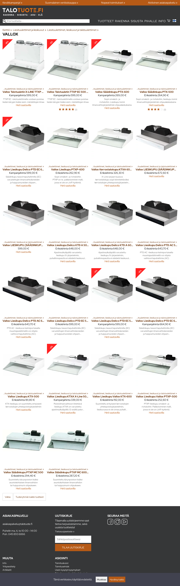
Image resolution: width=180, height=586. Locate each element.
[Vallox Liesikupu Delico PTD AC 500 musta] (156, 229)
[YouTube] (124, 522)
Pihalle (150, 21)
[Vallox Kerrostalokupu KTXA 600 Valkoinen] (112, 153)
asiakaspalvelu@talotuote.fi (17, 524)
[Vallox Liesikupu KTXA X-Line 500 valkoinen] (68, 380)
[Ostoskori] (168, 21)
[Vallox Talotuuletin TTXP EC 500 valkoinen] (68, 76)
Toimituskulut (61, 563)
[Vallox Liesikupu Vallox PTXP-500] (156, 380)
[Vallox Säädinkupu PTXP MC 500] (23, 456)
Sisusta (137, 21)
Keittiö (7, 30)
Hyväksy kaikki (117, 579)
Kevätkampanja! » (12, 2)
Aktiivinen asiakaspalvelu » (162, 2)
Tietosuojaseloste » (64, 531)
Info (162, 21)
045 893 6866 (16, 534)
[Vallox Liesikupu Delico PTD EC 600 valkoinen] (23, 153)
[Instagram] (117, 522)
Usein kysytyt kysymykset (67, 569)
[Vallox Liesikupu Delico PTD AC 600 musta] (23, 304)
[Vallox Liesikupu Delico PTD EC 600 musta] (156, 304)
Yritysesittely (9, 566)
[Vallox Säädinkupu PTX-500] (156, 76)
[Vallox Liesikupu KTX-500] (23, 380)
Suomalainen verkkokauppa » (61, 2)
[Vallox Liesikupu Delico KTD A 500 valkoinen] (68, 229)
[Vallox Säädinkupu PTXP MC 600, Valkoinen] (68, 456)
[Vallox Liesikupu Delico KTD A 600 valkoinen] (112, 229)
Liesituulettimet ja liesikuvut (29, 30)
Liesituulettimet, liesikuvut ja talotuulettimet (73, 30)
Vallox (8, 496)
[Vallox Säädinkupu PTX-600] (112, 76)
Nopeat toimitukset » (113, 2)
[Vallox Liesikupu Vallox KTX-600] (112, 380)
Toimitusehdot (62, 566)
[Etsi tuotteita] (46, 21)
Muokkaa (101, 579)
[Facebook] (110, 522)
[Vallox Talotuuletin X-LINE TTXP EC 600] (23, 76)
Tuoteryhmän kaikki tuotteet (30, 496)
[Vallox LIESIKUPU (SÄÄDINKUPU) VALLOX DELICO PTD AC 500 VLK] (156, 153)
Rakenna (122, 21)
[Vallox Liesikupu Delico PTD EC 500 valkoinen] (112, 304)
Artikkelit (7, 569)
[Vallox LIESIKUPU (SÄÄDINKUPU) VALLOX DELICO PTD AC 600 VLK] (23, 229)
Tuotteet (106, 21)
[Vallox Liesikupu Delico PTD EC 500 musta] (68, 304)
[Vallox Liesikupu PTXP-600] (68, 153)
